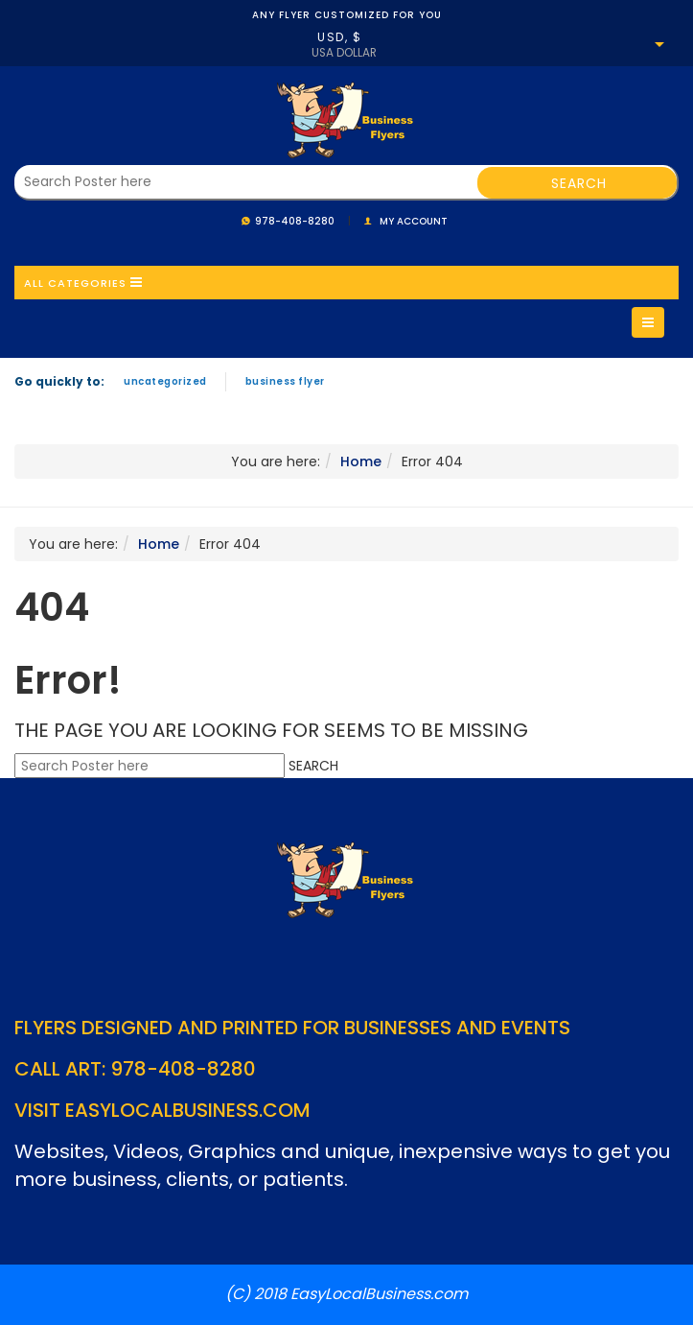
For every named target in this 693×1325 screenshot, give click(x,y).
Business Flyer (285, 381)
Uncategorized (165, 381)
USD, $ (339, 37)
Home (360, 461)
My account (414, 221)
